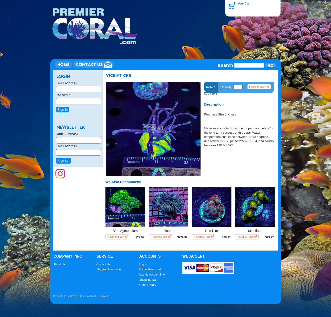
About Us (59, 264)
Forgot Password (150, 269)
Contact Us (103, 264)
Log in (143, 264)
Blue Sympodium (125, 231)
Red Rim (211, 231)
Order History (147, 285)
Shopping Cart (148, 279)
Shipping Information (109, 269)
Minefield (254, 231)
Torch (168, 231)
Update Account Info (152, 274)
